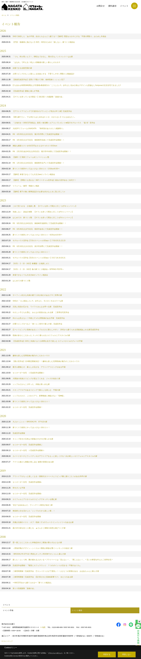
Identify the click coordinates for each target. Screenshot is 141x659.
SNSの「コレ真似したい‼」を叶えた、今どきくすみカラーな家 (32, 301)
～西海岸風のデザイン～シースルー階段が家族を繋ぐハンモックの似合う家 (37, 548)
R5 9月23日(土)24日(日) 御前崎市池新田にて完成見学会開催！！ (34, 223)
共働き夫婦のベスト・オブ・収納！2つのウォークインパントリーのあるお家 (38, 522)
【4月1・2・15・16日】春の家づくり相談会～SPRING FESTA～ (33, 269)
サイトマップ (8, 641)
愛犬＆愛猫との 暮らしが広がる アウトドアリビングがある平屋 (34, 367)
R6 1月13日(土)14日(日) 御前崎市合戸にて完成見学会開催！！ (33, 163)
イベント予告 (8, 610)
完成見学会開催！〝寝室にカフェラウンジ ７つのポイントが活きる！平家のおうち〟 (41, 565)
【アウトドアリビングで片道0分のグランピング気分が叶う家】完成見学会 (37, 111)
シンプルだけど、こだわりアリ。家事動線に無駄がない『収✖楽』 (33, 396)
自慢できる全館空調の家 (17, 68)
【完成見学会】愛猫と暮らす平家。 (21, 91)
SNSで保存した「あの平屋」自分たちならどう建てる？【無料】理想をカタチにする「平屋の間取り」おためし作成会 (54, 36)
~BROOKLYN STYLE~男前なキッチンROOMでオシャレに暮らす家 (34, 554)
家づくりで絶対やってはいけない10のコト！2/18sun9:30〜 (31, 169)
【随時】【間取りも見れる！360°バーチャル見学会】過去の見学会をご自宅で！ (39, 180)
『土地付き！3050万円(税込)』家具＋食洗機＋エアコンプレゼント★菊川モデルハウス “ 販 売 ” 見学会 (48, 123)
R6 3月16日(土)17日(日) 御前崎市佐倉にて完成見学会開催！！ (33, 140)
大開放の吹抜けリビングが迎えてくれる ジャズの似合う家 (31, 378)
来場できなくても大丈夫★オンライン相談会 (25, 275)
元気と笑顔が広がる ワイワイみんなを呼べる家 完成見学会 (32, 307)
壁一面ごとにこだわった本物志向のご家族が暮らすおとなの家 (32, 542)
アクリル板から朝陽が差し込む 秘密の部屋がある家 (28, 462)
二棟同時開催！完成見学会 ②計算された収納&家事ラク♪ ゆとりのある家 (37, 577)
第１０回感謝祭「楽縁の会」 (19, 588)
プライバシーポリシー (55, 653)
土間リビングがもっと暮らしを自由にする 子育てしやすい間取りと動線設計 (38, 74)
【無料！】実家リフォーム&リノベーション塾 (25, 157)
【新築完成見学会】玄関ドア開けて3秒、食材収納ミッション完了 (33, 79)
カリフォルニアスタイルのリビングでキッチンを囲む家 (29, 499)
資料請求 (112, 5)
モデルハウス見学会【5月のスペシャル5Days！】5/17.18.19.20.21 (33, 258)
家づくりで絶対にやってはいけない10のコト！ (26, 252)
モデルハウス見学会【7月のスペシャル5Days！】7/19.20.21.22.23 (33, 240)
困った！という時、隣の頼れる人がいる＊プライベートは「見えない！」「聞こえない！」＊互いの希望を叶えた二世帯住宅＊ (57, 560)
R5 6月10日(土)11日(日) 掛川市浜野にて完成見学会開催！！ (32, 246)
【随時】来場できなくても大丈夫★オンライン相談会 (28, 174)
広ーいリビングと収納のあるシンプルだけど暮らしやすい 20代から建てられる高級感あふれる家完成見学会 (50, 330)
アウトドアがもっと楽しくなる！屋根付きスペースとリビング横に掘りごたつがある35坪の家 (44, 476)
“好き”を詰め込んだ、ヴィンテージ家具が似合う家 (27, 505)
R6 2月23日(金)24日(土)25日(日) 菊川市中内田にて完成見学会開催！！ (36, 151)
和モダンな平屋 (13, 488)
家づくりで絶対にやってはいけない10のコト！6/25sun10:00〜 (32, 235)
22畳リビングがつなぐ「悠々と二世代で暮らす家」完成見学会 (32, 324)
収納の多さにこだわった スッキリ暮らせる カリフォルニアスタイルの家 (36, 335)
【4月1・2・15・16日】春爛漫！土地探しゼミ (25, 263)
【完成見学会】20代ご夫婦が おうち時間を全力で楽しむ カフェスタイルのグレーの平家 (42, 341)
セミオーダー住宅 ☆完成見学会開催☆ (23, 373)
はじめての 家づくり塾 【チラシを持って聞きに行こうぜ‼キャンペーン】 (37, 217)
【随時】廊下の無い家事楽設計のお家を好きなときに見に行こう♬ (33, 192)
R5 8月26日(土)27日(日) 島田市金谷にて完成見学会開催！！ (32, 229)
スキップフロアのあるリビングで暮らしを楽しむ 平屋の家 (31, 390)
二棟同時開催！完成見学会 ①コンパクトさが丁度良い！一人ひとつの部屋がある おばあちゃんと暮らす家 (50, 571)
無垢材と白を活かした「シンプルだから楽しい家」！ (28, 511)
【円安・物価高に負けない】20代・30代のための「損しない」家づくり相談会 (39, 42)
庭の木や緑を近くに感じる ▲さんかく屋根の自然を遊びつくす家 (34, 528)
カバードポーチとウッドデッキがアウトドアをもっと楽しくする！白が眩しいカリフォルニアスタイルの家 (49, 456)
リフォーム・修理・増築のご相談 (20, 186)
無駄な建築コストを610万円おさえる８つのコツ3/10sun (29, 146)
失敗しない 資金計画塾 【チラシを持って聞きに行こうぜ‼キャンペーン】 (37, 212)
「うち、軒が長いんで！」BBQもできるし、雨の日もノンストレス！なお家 (37, 57)
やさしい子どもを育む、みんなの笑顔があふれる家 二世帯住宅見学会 (35, 312)
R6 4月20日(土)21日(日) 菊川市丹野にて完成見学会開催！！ (32, 134)
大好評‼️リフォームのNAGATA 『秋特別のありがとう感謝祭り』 (33, 128)
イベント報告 (77, 610)
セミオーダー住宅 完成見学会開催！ (22, 407)
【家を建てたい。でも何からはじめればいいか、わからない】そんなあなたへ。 (39, 117)
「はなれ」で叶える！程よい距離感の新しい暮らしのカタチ (31, 62)
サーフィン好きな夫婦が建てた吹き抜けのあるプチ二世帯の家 (32, 295)
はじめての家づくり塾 (16, 281)
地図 (43, 627)
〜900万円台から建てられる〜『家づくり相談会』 (27, 583)
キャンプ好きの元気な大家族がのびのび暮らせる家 (27, 439)
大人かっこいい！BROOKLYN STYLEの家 (24, 422)
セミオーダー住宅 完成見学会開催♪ (22, 482)
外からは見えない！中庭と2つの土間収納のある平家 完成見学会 (33, 318)
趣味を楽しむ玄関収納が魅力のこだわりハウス (26, 355)
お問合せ (100, 5)
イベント (124, 5)
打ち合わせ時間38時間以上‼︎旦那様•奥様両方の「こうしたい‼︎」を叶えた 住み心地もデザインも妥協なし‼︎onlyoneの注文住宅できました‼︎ (61, 85)
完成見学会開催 (13, 433)
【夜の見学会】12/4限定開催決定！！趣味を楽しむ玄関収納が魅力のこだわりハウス (41, 361)
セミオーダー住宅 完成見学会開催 (21, 516)
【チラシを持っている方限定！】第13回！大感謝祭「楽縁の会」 (33, 97)
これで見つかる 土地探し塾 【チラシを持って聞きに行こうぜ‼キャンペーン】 (39, 206)
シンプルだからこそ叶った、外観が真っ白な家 (26, 384)
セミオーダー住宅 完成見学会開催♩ (22, 445)
